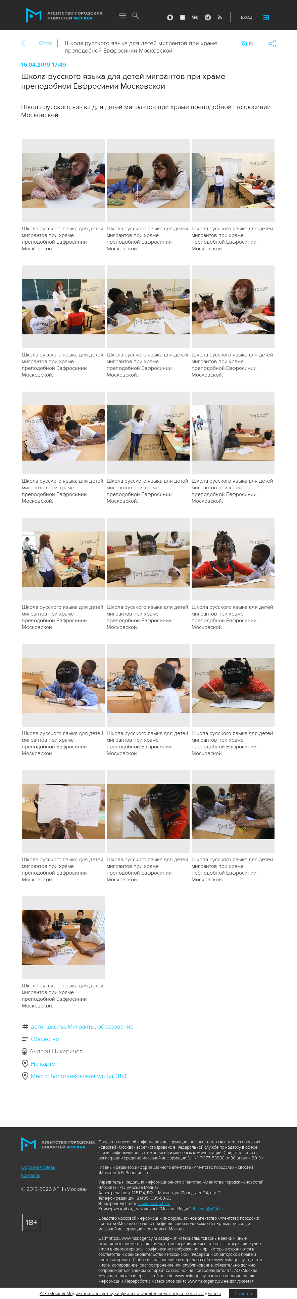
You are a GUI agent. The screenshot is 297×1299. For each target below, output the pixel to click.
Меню (122, 16)
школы (55, 1026)
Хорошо (243, 1293)
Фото (45, 43)
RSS (220, 17)
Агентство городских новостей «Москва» (64, 15)
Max (170, 17)
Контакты (30, 1175)
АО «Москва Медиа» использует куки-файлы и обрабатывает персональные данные (130, 1293)
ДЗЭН (183, 17)
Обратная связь (38, 1167)
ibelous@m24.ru (208, 1209)
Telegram (207, 17)
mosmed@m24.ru (154, 1203)
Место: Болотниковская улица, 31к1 (79, 1076)
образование (116, 1026)
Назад (27, 43)
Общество (45, 1039)
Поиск (136, 16)
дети (37, 1026)
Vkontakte (195, 17)
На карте (43, 1063)
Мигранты (81, 1026)
